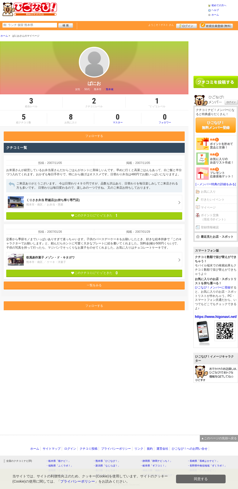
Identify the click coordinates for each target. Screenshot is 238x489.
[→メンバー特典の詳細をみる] (216, 184)
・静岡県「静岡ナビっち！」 (156, 461)
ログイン (186, 25)
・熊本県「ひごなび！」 (106, 461)
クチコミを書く (215, 82)
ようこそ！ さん (161, 25)
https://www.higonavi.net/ (216, 317)
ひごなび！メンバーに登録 (213, 287)
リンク (138, 448)
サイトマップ (51, 448)
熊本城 (109, 89)
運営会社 (162, 448)
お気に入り (208, 191)
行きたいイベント (213, 199)
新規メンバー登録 (216, 25)
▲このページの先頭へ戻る (219, 438)
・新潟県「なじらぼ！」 (106, 465)
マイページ (208, 207)
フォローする (94, 136)
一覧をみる (94, 285)
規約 (150, 448)
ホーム (215, 14)
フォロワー (164, 118)
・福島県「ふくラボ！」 (59, 465)
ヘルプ (215, 10)
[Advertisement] (215, 51)
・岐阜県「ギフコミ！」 (153, 465)
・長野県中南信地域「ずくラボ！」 (207, 465)
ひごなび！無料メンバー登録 (216, 125)
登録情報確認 (210, 227)
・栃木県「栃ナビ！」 (58, 461)
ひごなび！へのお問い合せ (190, 448)
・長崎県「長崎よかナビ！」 (203, 461)
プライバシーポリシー (116, 448)
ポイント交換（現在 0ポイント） (214, 217)
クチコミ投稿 (88, 448)
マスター (117, 118)
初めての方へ (218, 5)
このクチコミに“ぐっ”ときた (94, 215)
